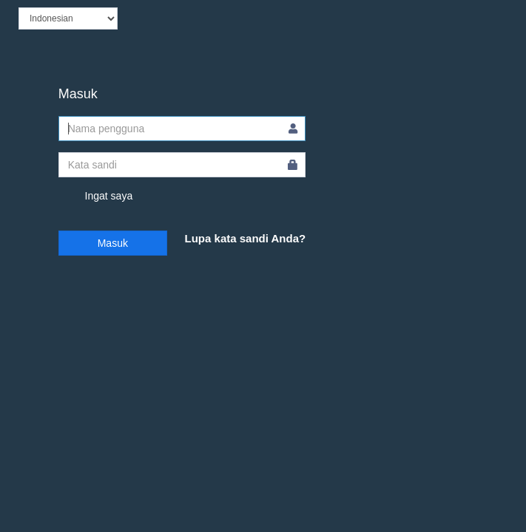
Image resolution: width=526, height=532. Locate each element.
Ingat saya (95, 196)
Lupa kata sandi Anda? (245, 238)
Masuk (113, 243)
